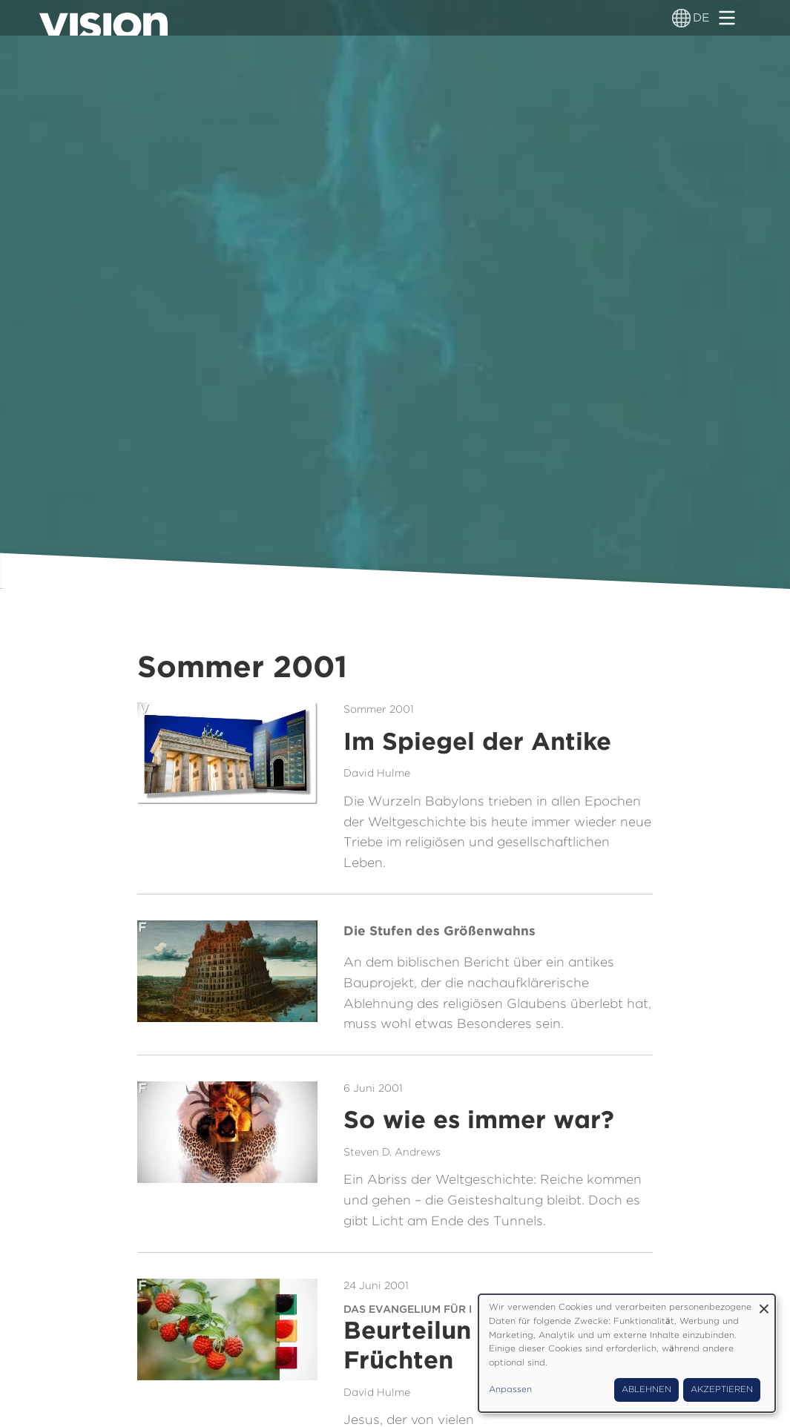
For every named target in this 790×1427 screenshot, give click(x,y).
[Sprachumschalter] (681, 18)
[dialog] (626, 1353)
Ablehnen (646, 1389)
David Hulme (376, 772)
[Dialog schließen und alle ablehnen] (764, 1303)
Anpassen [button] (510, 1389)
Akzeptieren (722, 1389)
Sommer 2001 (378, 708)
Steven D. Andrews (392, 1151)
